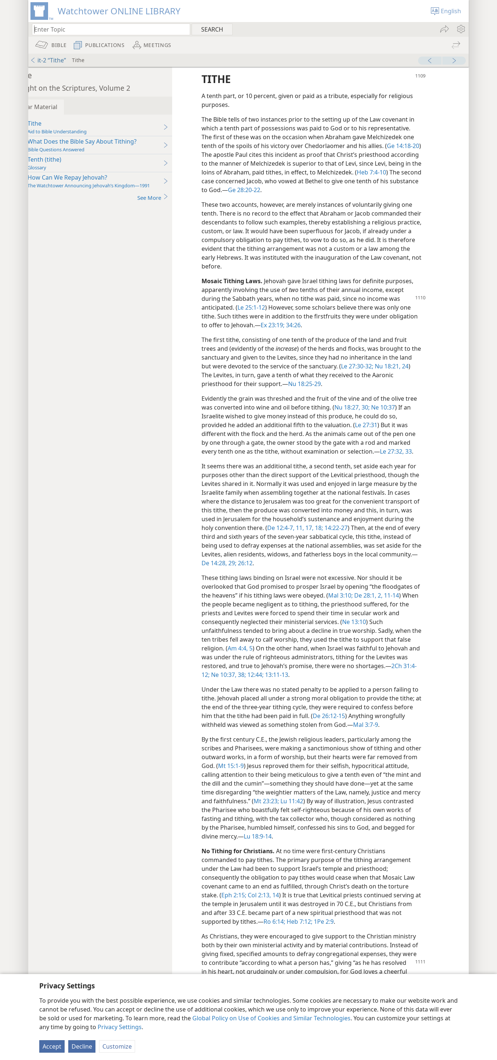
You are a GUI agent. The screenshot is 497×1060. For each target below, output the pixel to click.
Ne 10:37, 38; (310, 675)
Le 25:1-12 (272, 307)
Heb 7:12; (320, 921)
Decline (82, 1046)
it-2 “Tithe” (48, 60)
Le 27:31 (387, 425)
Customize (117, 1046)
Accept (52, 1046)
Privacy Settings (120, 1027)
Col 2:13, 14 (284, 895)
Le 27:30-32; (392, 366)
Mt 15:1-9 (294, 766)
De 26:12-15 (370, 716)
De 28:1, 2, (396, 595)
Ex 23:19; (294, 325)
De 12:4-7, (333, 528)
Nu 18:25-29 (348, 384)
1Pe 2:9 (344, 921)
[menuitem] (460, 29)
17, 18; (365, 528)
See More (174, 197)
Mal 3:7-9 (418, 725)
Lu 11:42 (399, 801)
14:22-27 (387, 528)
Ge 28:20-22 (312, 190)
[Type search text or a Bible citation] (107, 29)
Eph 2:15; (255, 895)
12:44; (337, 675)
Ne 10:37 (403, 407)
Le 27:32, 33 (417, 451)
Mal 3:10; (369, 595)
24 (243, 375)
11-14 (419, 595)
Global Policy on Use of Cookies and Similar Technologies (271, 1018)
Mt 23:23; (374, 801)
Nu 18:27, (368, 407)
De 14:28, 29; (278, 563)
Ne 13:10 (375, 622)
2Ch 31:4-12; (275, 675)
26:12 (304, 563)
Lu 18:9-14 (368, 836)
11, (351, 528)
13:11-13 (358, 675)
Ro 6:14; (295, 921)
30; (386, 407)
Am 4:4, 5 (276, 648)
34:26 (314, 325)
